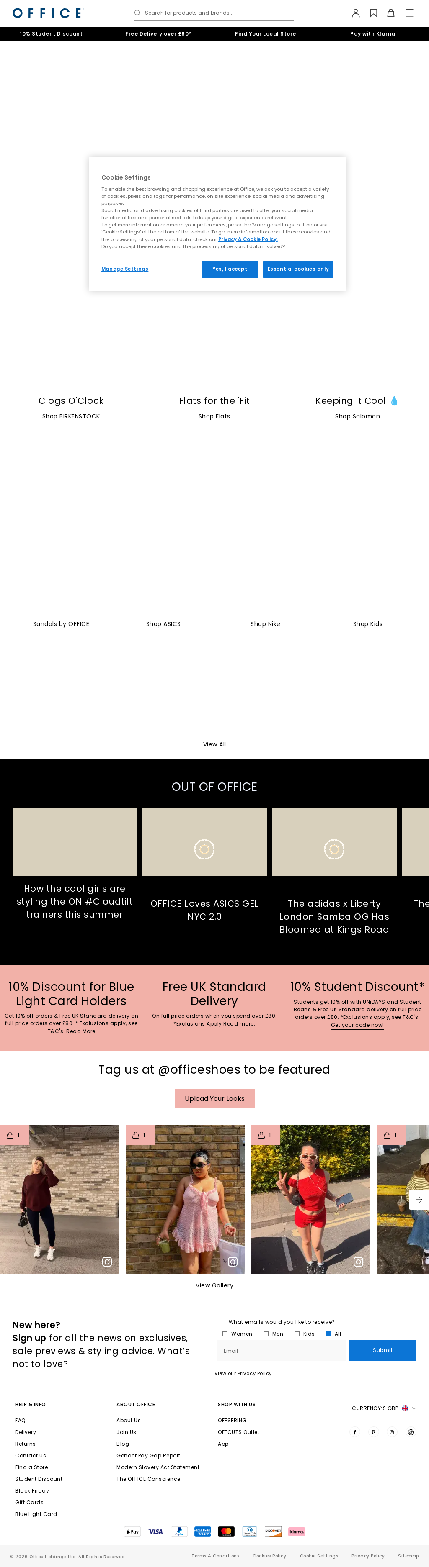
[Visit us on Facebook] (354, 1431)
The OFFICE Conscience (148, 1478)
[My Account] (352, 13)
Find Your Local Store (265, 33)
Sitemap (408, 1556)
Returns (25, 1443)
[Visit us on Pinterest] (373, 1431)
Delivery (25, 1432)
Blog (122, 1443)
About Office (135, 1404)
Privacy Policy (368, 1556)
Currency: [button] (384, 1408)
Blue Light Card (36, 1514)
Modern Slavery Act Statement (157, 1467)
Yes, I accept (229, 269)
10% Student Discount (51, 33)
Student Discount (38, 1478)
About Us (128, 1420)
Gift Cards (29, 1502)
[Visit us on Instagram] (392, 1431)
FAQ (20, 1420)
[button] (419, 1200)
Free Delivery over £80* (158, 33)
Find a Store (31, 1467)
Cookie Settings (319, 1556)
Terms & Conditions (215, 1556)
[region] (217, 224)
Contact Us (30, 1455)
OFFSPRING (232, 1420)
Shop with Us (237, 1404)
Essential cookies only (298, 269)
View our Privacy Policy (243, 1373)
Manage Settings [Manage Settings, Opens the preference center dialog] (125, 269)
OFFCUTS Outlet (238, 1432)
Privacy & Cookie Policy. (248, 239)
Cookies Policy (269, 1556)
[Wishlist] (369, 13)
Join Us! (127, 1432)
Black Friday (32, 1490)
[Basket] (386, 13)
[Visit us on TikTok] (411, 1431)
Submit (383, 1350)
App (223, 1443)
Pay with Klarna (372, 33)
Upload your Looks (215, 1098)
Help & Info (30, 1404)
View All (214, 744)
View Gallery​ (214, 1285)
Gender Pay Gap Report (148, 1455)
